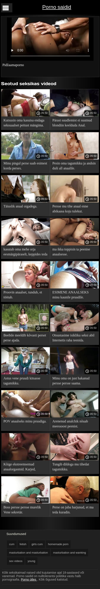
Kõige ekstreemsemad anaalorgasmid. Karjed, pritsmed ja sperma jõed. (20, 467)
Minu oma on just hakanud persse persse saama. (71, 380)
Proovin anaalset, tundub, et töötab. (22, 294)
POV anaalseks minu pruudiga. (25, 421)
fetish (23, 544)
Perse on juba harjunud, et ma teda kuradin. (73, 509)
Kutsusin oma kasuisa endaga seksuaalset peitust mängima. (23, 122)
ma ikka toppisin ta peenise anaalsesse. (71, 251)
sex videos (15, 561)
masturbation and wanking (69, 552)
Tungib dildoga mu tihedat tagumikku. (70, 466)
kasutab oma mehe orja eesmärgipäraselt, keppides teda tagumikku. (25, 252)
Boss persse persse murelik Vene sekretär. (22, 509)
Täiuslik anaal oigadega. (20, 206)
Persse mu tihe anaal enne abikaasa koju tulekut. (70, 208)
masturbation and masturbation (28, 552)
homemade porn (58, 544)
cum (12, 544)
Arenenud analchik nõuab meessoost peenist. (70, 423)
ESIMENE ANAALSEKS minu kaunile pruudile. (70, 294)
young (31, 561)
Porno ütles (29, 579)
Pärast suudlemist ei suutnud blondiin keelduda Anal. (72, 122)
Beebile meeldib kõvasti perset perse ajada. (24, 337)
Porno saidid (56, 7)
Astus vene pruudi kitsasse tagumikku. (21, 380)
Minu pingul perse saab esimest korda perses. (25, 165)
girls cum (37, 544)
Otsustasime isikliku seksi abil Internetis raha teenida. (73, 337)
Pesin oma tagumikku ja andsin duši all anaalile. (74, 165)
